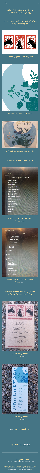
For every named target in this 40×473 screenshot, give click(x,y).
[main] (20, 11)
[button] (2, 2)
